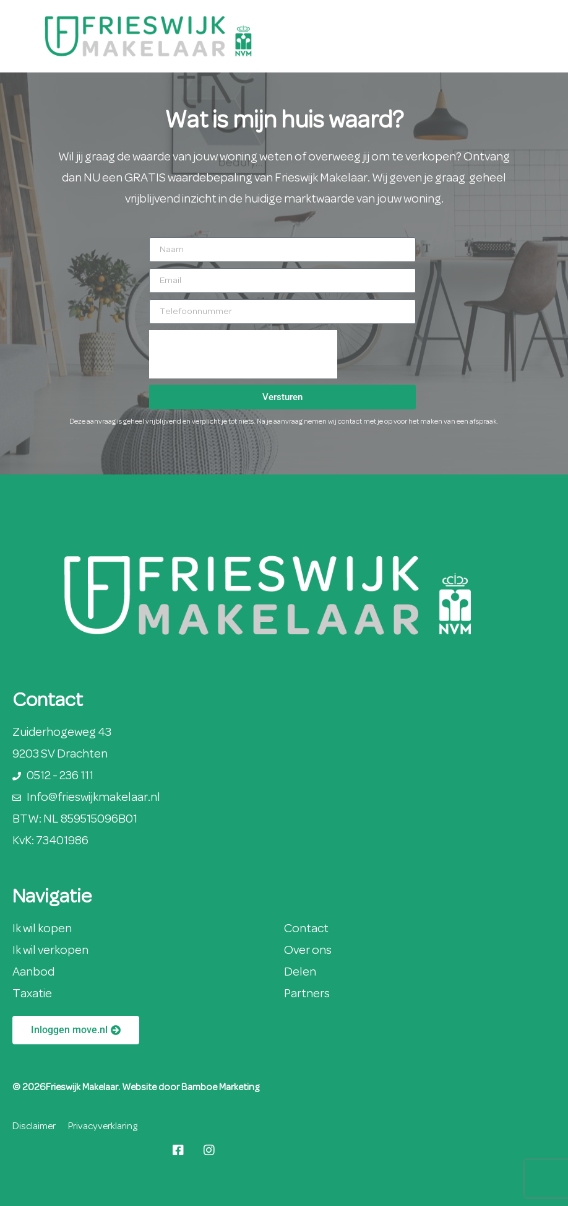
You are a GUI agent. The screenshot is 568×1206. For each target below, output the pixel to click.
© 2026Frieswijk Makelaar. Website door (96, 1087)
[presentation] (243, 354)
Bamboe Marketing (220, 1087)
